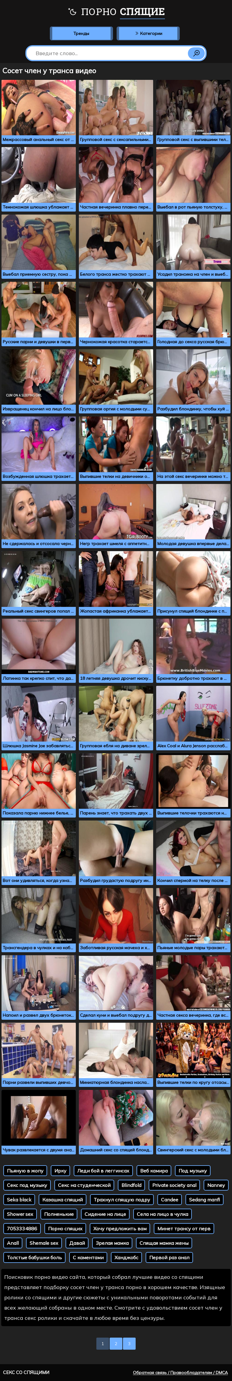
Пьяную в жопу (25, 1171)
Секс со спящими (26, 1372)
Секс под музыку (27, 1185)
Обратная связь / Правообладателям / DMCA (180, 1372)
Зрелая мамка (112, 1243)
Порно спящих (65, 1229)
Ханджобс (126, 1257)
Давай (77, 1243)
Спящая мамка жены (164, 1243)
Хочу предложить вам (120, 1229)
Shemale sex (44, 1243)
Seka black (19, 1200)
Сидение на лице (105, 1214)
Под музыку (193, 1171)
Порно (116, 12)
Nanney (216, 1185)
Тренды (81, 33)
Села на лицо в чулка (162, 1214)
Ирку (60, 1171)
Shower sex (20, 1214)
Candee (169, 1200)
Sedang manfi (204, 1200)
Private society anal (174, 1185)
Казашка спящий (62, 1200)
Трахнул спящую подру (122, 1200)
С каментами (88, 1257)
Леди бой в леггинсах (103, 1171)
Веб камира (154, 1171)
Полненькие (59, 1214)
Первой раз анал (169, 1257)
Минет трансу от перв (184, 1229)
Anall (13, 1243)
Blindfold (131, 1185)
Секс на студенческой (84, 1185)
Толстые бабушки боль (34, 1257)
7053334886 (22, 1229)
